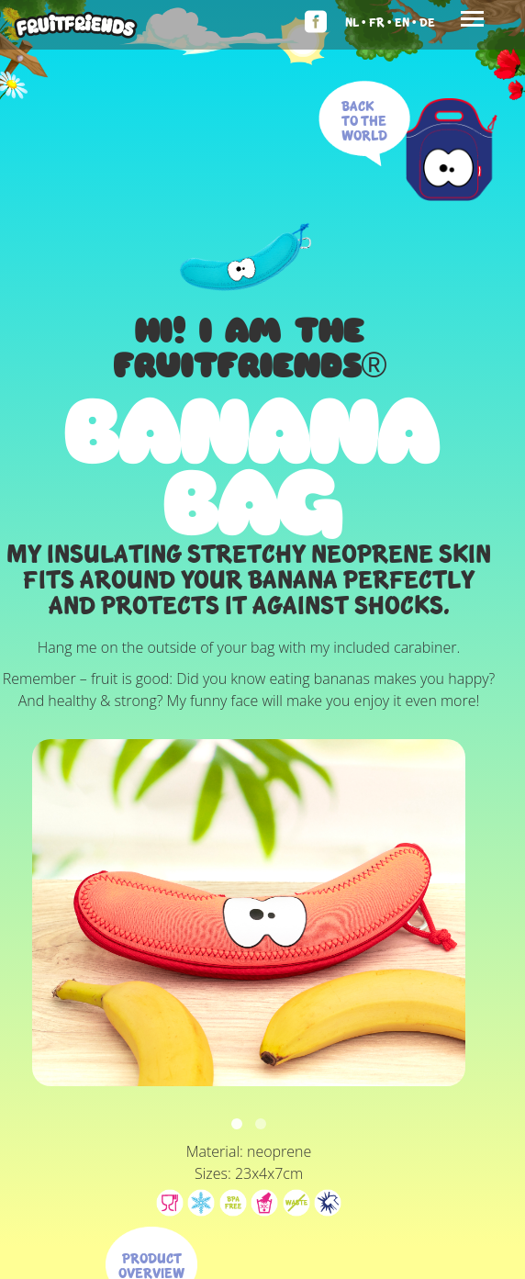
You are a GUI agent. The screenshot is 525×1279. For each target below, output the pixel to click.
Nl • (355, 21)
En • (406, 21)
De (427, 21)
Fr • (380, 21)
